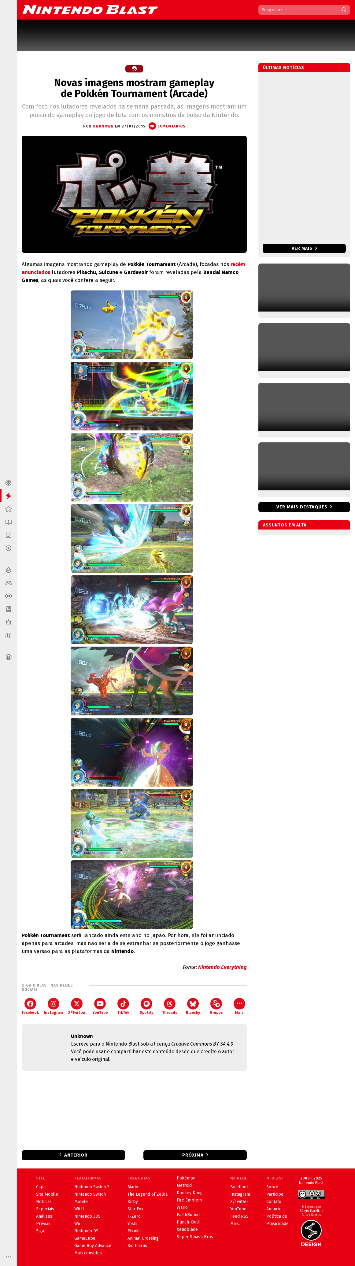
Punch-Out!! (188, 1222)
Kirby (133, 1201)
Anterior (75, 1155)
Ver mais (304, 248)
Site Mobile (47, 1194)
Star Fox (135, 1209)
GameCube (84, 1238)
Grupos (216, 1006)
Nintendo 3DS (87, 1216)
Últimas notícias (283, 67)
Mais (239, 1006)
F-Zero (134, 1216)
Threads (169, 1006)
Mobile (81, 1201)
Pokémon (186, 1178)
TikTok (123, 1006)
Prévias (43, 1223)
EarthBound (188, 1214)
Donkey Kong (190, 1192)
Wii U (79, 1209)
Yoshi (132, 1223)
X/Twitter (77, 1006)
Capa (41, 1187)
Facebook (30, 1006)
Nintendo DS (86, 1231)
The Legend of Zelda (148, 1194)
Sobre (272, 1187)
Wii (77, 1223)
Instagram (53, 1006)
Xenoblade (187, 1229)
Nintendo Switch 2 (91, 1187)
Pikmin (134, 1231)
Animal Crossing (143, 1238)
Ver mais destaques (301, 507)
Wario (182, 1207)
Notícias (44, 1201)
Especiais (45, 1209)
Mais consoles (88, 1253)
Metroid (184, 1185)
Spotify (146, 1006)
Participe (274, 1194)
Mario (133, 1187)
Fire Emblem (189, 1200)
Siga (40, 1231)
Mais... (236, 1223)
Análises (44, 1216)
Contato (273, 1201)
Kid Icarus (137, 1245)
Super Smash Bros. (195, 1236)
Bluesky (193, 1006)
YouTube (100, 1006)
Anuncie (274, 1209)
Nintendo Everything (222, 967)
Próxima (193, 1155)
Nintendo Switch (90, 1194)
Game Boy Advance (92, 1245)
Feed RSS (239, 1216)
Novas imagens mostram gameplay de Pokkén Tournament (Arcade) (134, 88)
